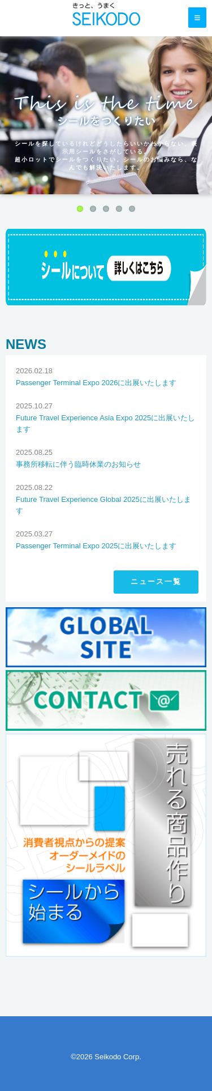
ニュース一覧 (156, 581)
